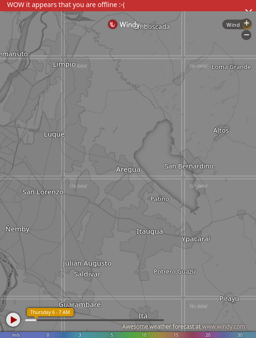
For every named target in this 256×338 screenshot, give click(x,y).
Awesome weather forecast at (183, 326)
